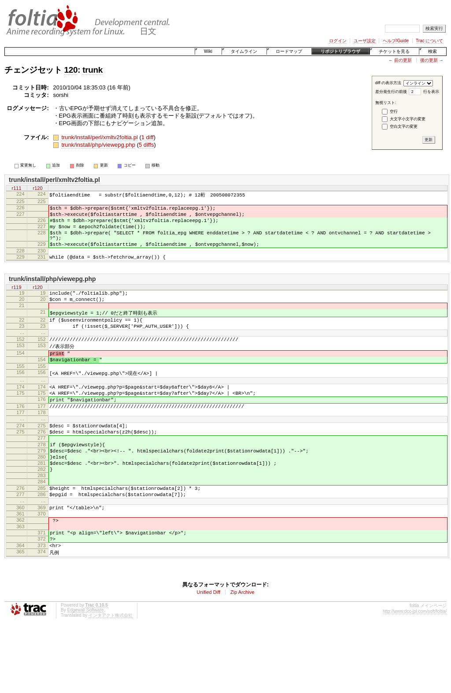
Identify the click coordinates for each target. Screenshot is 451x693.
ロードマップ (289, 51)
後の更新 (429, 60)
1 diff (147, 137)
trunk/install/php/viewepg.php (98, 144)
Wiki (208, 51)
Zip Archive (242, 656)
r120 (37, 188)
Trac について (429, 40)
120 (71, 69)
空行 (394, 111)
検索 (432, 51)
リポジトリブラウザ (340, 51)
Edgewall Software (85, 674)
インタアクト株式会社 (111, 679)
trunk (92, 69)
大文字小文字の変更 (407, 119)
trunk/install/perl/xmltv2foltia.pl (99, 137)
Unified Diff (208, 656)
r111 (16, 188)
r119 (16, 301)
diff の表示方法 (388, 83)
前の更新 (403, 60)
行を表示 (431, 91)
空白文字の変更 (404, 126)
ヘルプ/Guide (396, 40)
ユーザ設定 (365, 40)
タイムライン (244, 51)
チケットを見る (394, 51)
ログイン (338, 40)
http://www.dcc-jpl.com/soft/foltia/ (415, 675)
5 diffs (146, 144)
